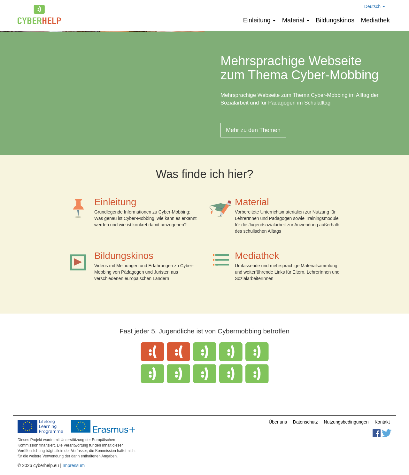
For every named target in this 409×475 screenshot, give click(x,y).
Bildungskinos (335, 20)
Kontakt (382, 421)
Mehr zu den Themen (253, 130)
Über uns (278, 421)
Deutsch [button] (374, 6)
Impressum (74, 465)
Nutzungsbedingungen (346, 421)
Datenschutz (305, 421)
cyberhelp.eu (42, 14)
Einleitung (259, 20)
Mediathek (375, 20)
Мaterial (295, 20)
